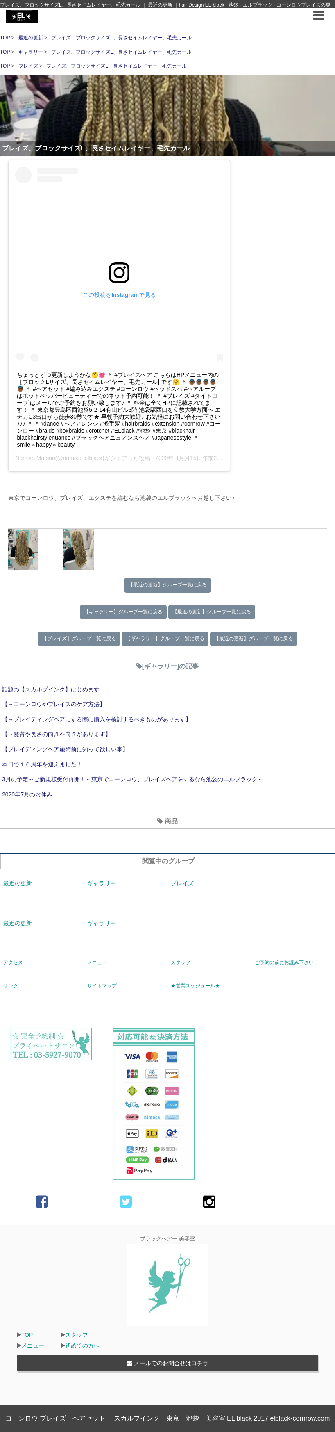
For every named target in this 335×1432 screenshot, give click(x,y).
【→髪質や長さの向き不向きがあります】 (56, 734)
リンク (10, 986)
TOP (5, 38)
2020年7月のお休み (27, 794)
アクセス (13, 962)
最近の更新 (31, 38)
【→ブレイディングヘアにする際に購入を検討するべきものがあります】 (96, 719)
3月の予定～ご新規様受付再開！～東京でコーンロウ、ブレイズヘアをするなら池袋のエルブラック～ (132, 779)
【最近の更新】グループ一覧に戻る (167, 585)
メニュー (97, 962)
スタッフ (180, 962)
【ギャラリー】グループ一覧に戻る (123, 612)
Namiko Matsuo (35, 458)
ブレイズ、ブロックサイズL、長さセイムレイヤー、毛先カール (121, 38)
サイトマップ (102, 986)
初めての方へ (82, 1345)
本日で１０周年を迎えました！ (42, 764)
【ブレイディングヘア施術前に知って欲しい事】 (65, 749)
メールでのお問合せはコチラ (167, 1363)
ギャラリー (31, 52)
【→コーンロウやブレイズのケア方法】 (53, 704)
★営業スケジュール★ (195, 986)
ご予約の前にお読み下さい (284, 962)
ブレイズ (28, 66)
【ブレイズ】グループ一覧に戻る (79, 638)
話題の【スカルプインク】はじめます (51, 689)
